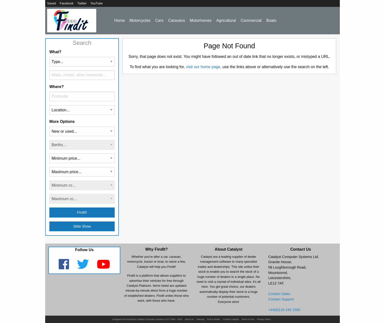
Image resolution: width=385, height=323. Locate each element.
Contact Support (281, 299)
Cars (159, 20)
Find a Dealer (213, 319)
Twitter (82, 3)
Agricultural (226, 20)
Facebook (66, 3)
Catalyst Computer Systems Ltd (152, 319)
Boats (271, 20)
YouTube (96, 3)
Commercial (251, 20)
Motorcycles (139, 20)
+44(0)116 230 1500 (284, 310)
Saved (51, 3)
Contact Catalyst (231, 319)
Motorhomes (201, 20)
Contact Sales (279, 294)
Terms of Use (247, 319)
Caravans (176, 20)
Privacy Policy (264, 319)
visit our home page (203, 67)
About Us (189, 319)
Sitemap (200, 319)
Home (119, 20)
